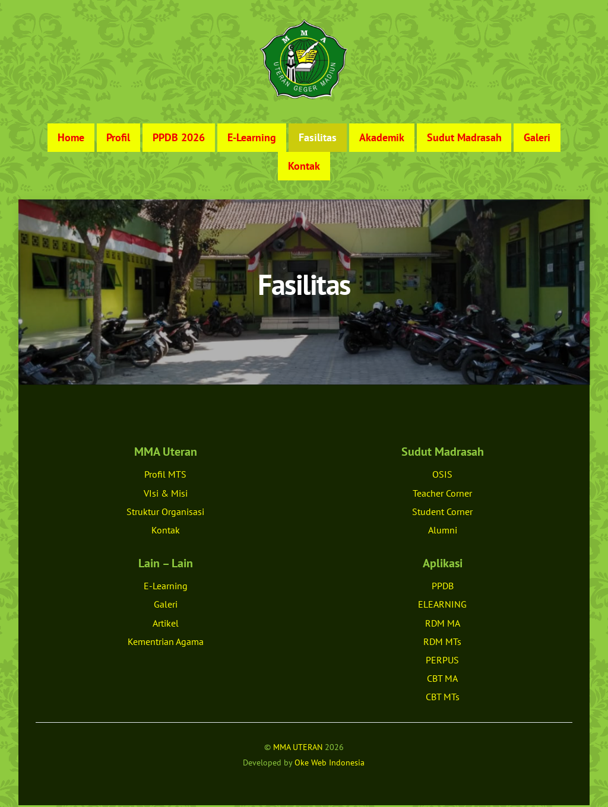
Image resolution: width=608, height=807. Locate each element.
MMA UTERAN (297, 748)
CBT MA (442, 680)
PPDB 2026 (179, 139)
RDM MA (442, 625)
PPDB (443, 587)
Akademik (381, 139)
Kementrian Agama (166, 643)
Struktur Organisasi (165, 513)
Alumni (442, 532)
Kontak (304, 167)
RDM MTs (442, 643)
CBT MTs (443, 699)
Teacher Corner (442, 495)
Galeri (537, 139)
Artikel (166, 625)
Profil (118, 139)
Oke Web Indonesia (329, 764)
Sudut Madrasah (464, 139)
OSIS (442, 476)
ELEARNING (442, 606)
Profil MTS (165, 476)
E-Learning (251, 139)
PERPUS (442, 662)
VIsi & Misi (166, 495)
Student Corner (442, 513)
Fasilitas (318, 139)
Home (71, 139)
